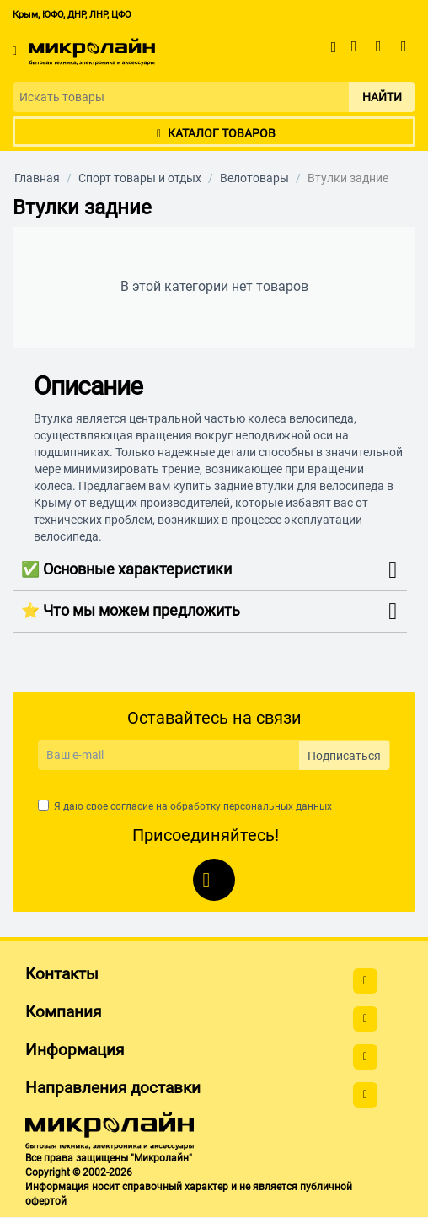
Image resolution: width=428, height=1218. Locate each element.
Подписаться (344, 756)
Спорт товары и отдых (139, 178)
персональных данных (277, 806)
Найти (382, 97)
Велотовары (254, 178)
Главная (37, 178)
